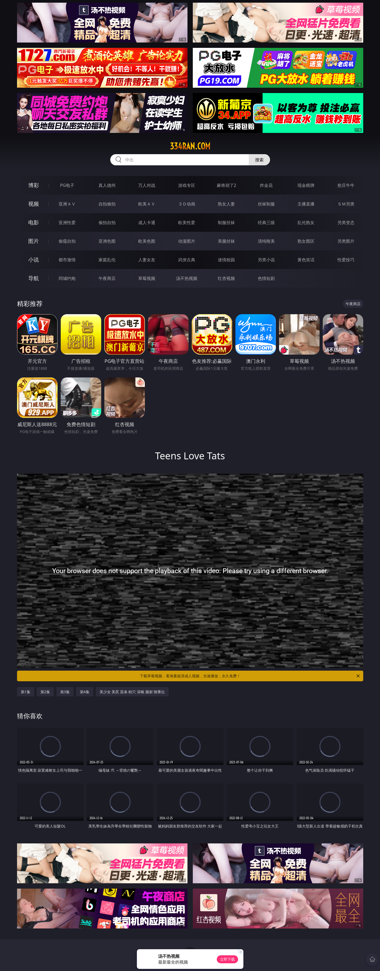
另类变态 (345, 222)
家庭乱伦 (107, 260)
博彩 (33, 185)
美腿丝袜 (226, 241)
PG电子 (67, 185)
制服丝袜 (226, 222)
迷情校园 (226, 260)
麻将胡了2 (226, 185)
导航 (33, 278)
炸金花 (266, 185)
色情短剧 (266, 278)
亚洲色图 (107, 241)
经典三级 (266, 222)
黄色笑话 (305, 260)
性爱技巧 (345, 260)
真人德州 (107, 185)
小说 (33, 259)
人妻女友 (146, 260)
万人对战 (146, 185)
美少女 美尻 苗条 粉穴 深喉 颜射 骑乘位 (132, 691)
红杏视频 (226, 278)
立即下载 (227, 959)
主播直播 (305, 204)
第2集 (45, 691)
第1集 (25, 691)
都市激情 (67, 260)
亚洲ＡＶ (67, 204)
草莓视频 (146, 278)
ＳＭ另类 (345, 204)
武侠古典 (186, 260)
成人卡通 (146, 222)
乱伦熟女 (305, 222)
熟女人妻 (226, 204)
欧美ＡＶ (146, 204)
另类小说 (266, 260)
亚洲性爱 (67, 222)
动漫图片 (186, 241)
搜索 (259, 160)
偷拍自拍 (107, 222)
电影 (33, 222)
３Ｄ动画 (186, 204)
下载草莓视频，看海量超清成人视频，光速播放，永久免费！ (250, 676)
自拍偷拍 (107, 204)
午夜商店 (107, 278)
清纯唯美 (266, 241)
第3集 (65, 691)
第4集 (84, 691)
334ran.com (190, 146)
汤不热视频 (186, 278)
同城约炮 (67, 278)
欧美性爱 (186, 222)
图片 (33, 241)
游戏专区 (186, 185)
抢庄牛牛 (345, 185)
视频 (33, 203)
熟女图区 (305, 241)
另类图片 (345, 241)
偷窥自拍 (67, 241)
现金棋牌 (305, 185)
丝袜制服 (266, 204)
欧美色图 (146, 241)
